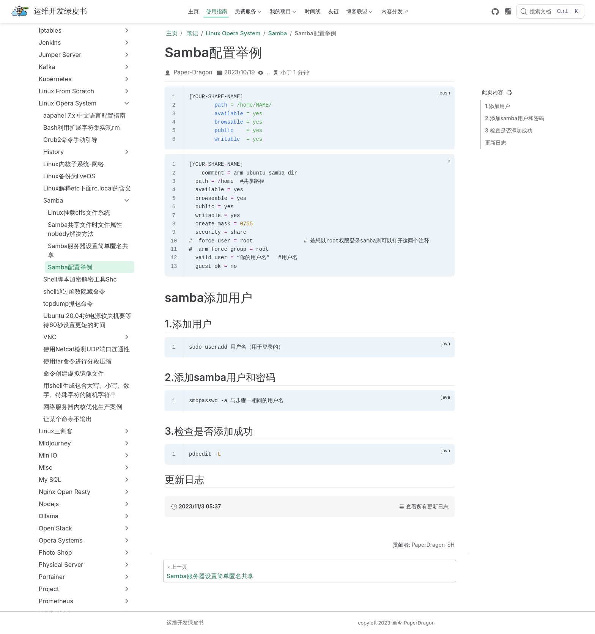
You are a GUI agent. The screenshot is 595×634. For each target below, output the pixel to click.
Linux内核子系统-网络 (73, 164)
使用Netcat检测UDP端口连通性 (86, 349)
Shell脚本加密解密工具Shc (80, 279)
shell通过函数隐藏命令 (74, 291)
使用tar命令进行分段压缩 (77, 361)
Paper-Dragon (192, 72)
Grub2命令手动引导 (70, 139)
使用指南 (216, 11)
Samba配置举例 (70, 267)
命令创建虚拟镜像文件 (73, 373)
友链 (333, 11)
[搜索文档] (550, 11)
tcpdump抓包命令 (68, 303)
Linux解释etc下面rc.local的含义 (87, 188)
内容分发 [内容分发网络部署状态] (392, 11)
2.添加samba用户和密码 (514, 118)
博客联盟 (358, 12)
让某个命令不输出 (67, 419)
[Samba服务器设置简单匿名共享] (309, 571)
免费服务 (247, 12)
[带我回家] (49, 11)
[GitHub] (495, 12)
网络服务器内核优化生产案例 (82, 407)
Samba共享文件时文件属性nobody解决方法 (85, 229)
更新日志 (495, 142)
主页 (193, 11)
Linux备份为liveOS (69, 176)
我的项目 (282, 12)
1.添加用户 (497, 106)
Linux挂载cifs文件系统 (79, 212)
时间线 (313, 11)
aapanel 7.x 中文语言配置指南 (84, 115)
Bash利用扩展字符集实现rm (81, 127)
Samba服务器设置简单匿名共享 (88, 250)
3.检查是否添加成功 (508, 130)
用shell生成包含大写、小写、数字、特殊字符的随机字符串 (86, 390)
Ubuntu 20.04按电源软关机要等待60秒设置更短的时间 (87, 320)
